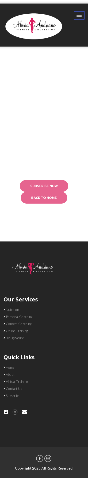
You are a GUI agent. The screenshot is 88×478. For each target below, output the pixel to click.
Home (10, 367)
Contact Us (14, 389)
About (10, 374)
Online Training (17, 331)
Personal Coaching (19, 317)
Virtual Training (17, 381)
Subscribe (12, 396)
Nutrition (12, 310)
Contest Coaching (18, 324)
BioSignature (15, 338)
